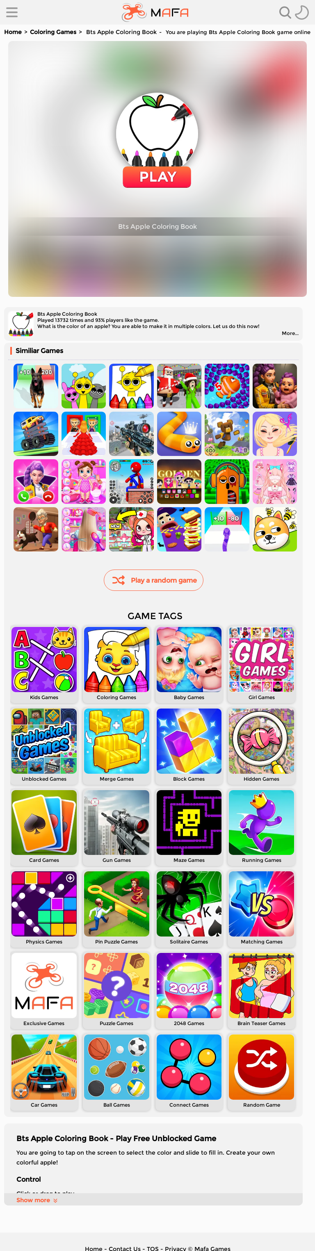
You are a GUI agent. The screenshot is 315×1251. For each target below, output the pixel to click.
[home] (155, 12)
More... (290, 333)
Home (13, 32)
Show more (37, 1200)
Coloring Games (53, 32)
